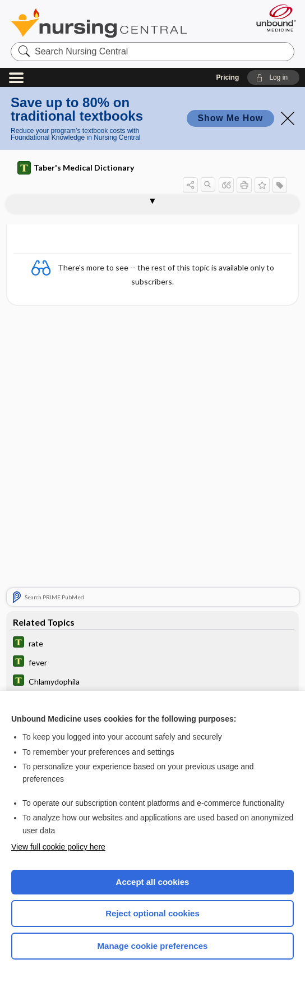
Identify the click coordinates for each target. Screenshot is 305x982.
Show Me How (230, 118)
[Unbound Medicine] (272, 18)
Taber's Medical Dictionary (75, 168)
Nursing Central (99, 23)
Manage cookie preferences (153, 946)
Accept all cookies (153, 882)
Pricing (227, 77)
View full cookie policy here (58, 846)
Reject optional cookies (152, 913)
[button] (273, 77)
